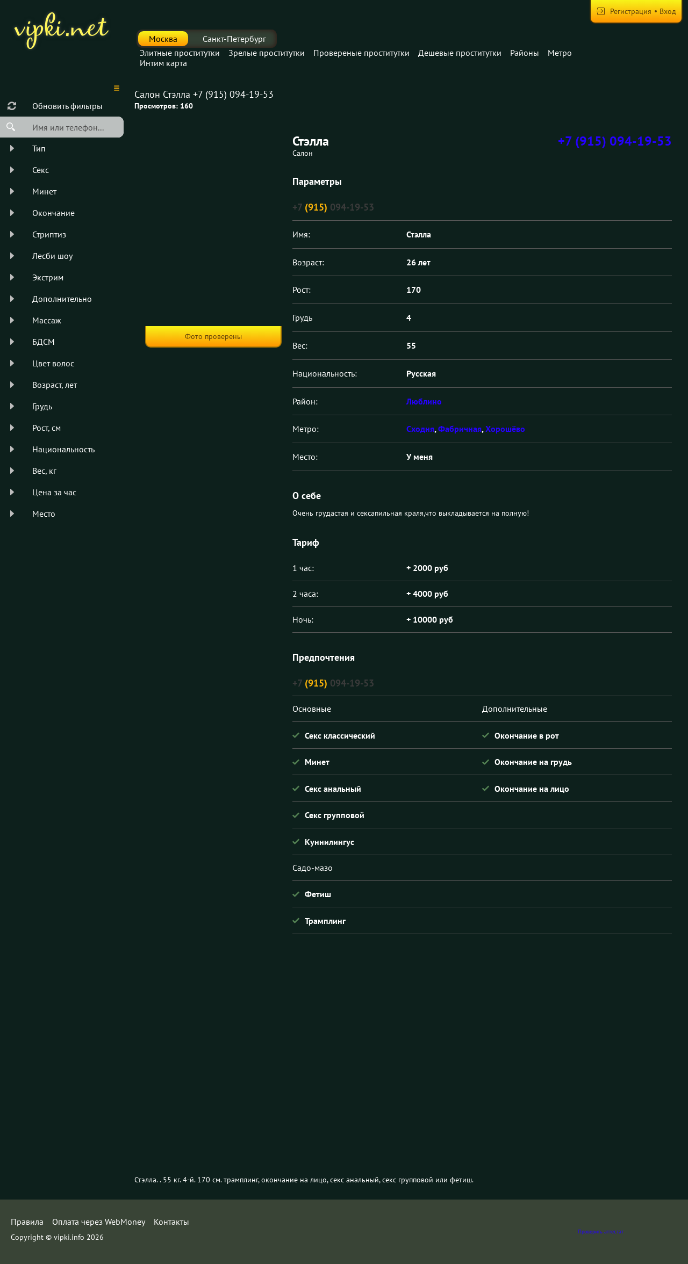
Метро (560, 52)
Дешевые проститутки (459, 52)
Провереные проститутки (361, 52)
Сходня (420, 428)
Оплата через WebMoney (98, 1221)
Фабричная (460, 428)
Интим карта (163, 62)
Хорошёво (505, 428)
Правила (27, 1221)
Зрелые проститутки (266, 52)
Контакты (171, 1221)
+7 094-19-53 (333, 207)
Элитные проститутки (180, 52)
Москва (163, 38)
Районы (524, 52)
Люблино (424, 401)
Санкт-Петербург (234, 38)
